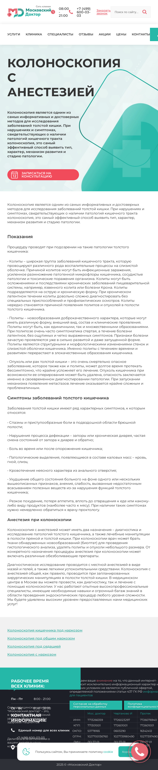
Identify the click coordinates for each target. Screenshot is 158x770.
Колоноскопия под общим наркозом (41, 638)
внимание (104, 680)
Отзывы (86, 34)
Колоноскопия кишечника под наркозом (44, 630)
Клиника (34, 34)
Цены (121, 34)
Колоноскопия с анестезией (43, 604)
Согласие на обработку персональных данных (90, 705)
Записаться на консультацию (37, 175)
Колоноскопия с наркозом (31, 654)
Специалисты (60, 34)
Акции (105, 34)
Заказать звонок (103, 12)
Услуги (13, 34)
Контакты (141, 34)
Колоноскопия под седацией (34, 646)
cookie (109, 751)
